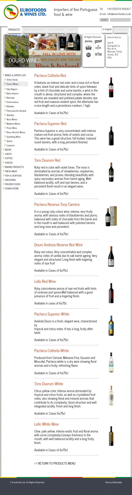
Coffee (9, 158)
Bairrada (10, 97)
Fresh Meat (11, 171)
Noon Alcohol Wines (16, 132)
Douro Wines (13, 84)
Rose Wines (12, 119)
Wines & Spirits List (15, 75)
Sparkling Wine (13, 136)
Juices (8, 154)
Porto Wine (12, 128)
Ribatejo (10, 106)
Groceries (10, 180)
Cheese (9, 162)
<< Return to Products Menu (54, 463)
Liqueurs (11, 145)
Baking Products (14, 167)
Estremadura (13, 102)
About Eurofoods (34, 29)
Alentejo (10, 115)
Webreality (117, 482)
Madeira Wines (13, 123)
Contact (72, 29)
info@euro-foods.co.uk (119, 14)
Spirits (10, 141)
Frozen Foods (12, 184)
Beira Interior (13, 93)
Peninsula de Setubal (16, 111)
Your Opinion (55, 29)
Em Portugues (120, 29)
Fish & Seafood (13, 175)
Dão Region (12, 89)
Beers (8, 149)
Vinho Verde (12, 79)
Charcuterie (12, 188)
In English (107, 29)
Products (14, 29)
